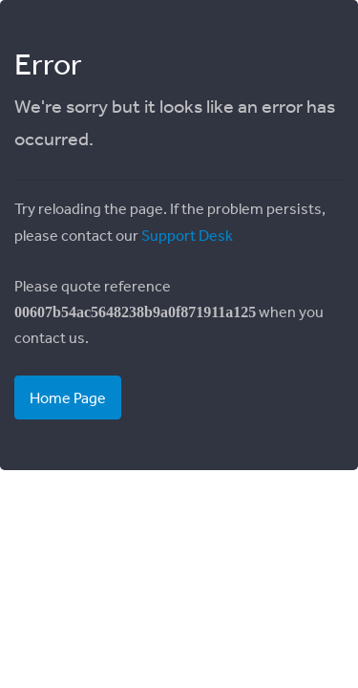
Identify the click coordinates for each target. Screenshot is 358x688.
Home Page (68, 397)
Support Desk (187, 235)
